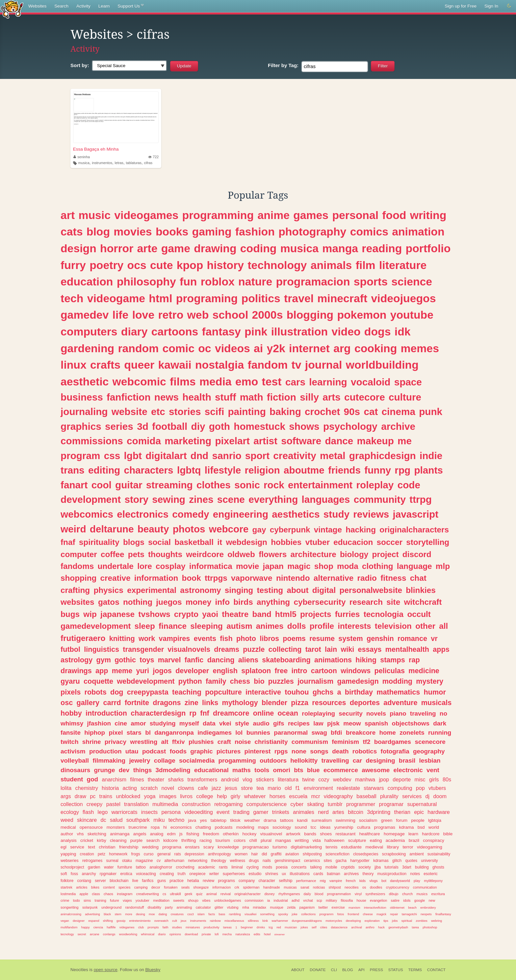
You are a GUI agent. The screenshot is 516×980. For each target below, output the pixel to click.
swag (319, 732)
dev (124, 770)
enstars (192, 847)
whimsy (72, 723)
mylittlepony (433, 881)
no (443, 713)
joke (294, 914)
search (153, 840)
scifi (214, 411)
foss (74, 873)
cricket (86, 840)
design (78, 248)
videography (338, 796)
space (408, 382)
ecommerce (340, 770)
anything (273, 602)
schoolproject (72, 867)
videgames (127, 927)
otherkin (231, 833)
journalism (315, 681)
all (443, 626)
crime (65, 900)
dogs (377, 331)
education (87, 281)
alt (164, 741)
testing (270, 590)
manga (340, 248)
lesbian (430, 760)
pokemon (361, 314)
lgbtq (189, 470)
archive (398, 426)
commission (254, 900)
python (190, 681)
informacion (221, 887)
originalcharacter (247, 894)
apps (441, 649)
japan (273, 566)
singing (239, 590)
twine (308, 779)
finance (173, 626)
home (387, 732)
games (310, 215)
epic (419, 812)
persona (171, 812)
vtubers (437, 788)
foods (178, 751)
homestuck (259, 426)
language (414, 566)
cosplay (171, 566)
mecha (227, 934)
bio (259, 681)
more (128, 914)
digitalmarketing (306, 847)
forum (402, 820)
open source (105, 969)
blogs (133, 542)
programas (385, 827)
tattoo (141, 867)
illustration (299, 331)
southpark (138, 820)
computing (400, 788)
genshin (380, 638)
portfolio (428, 248)
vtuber (317, 542)
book (191, 578)
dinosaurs (75, 770)
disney (269, 894)
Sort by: (79, 65)
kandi (302, 820)
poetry (106, 265)
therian (402, 812)
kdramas (381, 860)
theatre (235, 614)
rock (274, 484)
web (198, 314)
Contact (436, 970)
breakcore (360, 732)
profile (322, 626)
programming (218, 215)
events (205, 638)
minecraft (342, 298)
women (241, 854)
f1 (298, 788)
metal (333, 455)
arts (331, 397)
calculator (203, 907)
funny (377, 470)
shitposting (312, 854)
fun (188, 281)
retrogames (92, 860)
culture (405, 397)
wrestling (143, 741)
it (219, 542)
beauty (153, 529)
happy (85, 927)
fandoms (77, 566)
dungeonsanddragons (307, 920)
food (394, 215)
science (411, 281)
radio (367, 578)
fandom (267, 364)
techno (176, 820)
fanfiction (129, 397)
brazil (414, 840)
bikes (95, 887)
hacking (361, 529)
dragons (167, 702)
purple (136, 840)
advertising (92, 914)
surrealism (321, 820)
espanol (93, 920)
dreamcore (231, 713)
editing (104, 470)
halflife (111, 927)
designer (79, 920)
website (129, 411)
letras (119, 163)
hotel (267, 934)
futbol (70, 649)
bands (310, 833)
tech (72, 298)
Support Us (130, 6)
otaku (127, 860)
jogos (162, 671)
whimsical (147, 934)
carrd (112, 702)
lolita (66, 788)
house (361, 900)
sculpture (357, 840)
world (433, 827)
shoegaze (201, 887)
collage (164, 760)
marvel (169, 660)
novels (376, 713)
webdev (342, 779)
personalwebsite (371, 590)
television (393, 626)
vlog (247, 779)
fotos (340, 914)
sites (328, 860)
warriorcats (124, 812)
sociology (281, 827)
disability (154, 907)
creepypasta (147, 692)
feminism (345, 741)
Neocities (79, 969)
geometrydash (398, 927)
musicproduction (391, 873)
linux (74, 364)
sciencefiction (337, 854)
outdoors (273, 760)
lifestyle (223, 470)
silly (309, 397)
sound (301, 827)
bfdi (336, 732)
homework (118, 854)
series (119, 426)
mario (274, 788)
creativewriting (147, 894)
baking (285, 411)
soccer (389, 542)
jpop (384, 779)
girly (236, 796)
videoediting (198, 812)
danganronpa (174, 732)
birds (243, 602)
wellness (237, 860)
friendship (129, 847)
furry (73, 265)
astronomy (200, 590)
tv (296, 364)
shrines (271, 873)
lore (144, 566)
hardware (438, 812)
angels (139, 833)
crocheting (185, 867)
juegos (169, 602)
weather (252, 820)
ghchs (323, 692)
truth (182, 873)
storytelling (427, 542)
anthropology (219, 854)
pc (92, 796)
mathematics (398, 692)
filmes (137, 779)
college (204, 796)
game (175, 248)
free (281, 671)
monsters (116, 827)
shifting (108, 920)
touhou (297, 692)
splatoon (256, 671)
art (68, 215)
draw (80, 796)
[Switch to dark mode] (509, 6)
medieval (374, 847)
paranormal (291, 732)
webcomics (87, 514)
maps (263, 827)
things (142, 770)
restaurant (346, 833)
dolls (296, 626)
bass (222, 914)
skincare (87, 820)
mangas (283, 840)
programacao (256, 847)
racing (206, 840)
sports (371, 281)
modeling (245, 827)
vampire (335, 881)
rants (223, 867)
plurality (389, 796)
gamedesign (358, 681)
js (181, 833)
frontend (353, 914)
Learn (104, 6)
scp (319, 900)
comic (178, 348)
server (100, 880)
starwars (374, 788)
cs (164, 894)
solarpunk (90, 907)
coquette (98, 681)
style (242, 723)
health (196, 397)
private (206, 934)
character (267, 880)
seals (185, 887)
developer (192, 671)
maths (241, 770)
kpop (190, 265)
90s (352, 411)
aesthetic (85, 381)
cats (72, 231)
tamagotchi (409, 914)
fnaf (68, 542)
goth (219, 426)
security (350, 713)
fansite (71, 732)
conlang (84, 880)
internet (309, 348)
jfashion (99, 723)
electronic (408, 770)
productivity (211, 927)
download (191, 934)
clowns (186, 788)
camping (141, 887)
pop (420, 788)
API (361, 970)
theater (156, 779)
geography (429, 751)
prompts (153, 927)
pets (136, 554)
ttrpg (420, 499)
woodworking (128, 934)
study (336, 514)
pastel (113, 804)
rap (414, 660)
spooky (283, 914)
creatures (177, 914)
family (216, 681)
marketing (188, 440)
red (278, 927)
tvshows (154, 614)
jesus (231, 788)
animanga (119, 833)
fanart (74, 484)
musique (276, 907)
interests (354, 626)
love (143, 314)
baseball (366, 796)
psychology (350, 426)
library (393, 847)
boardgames (392, 741)
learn (413, 833)
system (350, 638)
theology (218, 860)
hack (381, 927)
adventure (400, 702)
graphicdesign (382, 455)
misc (419, 779)
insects (149, 812)
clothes (213, 484)
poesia (282, 867)
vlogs (373, 881)
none (299, 751)
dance (339, 440)
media (215, 381)
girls (434, 779)
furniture (124, 867)
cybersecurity (320, 602)
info (222, 602)
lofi (217, 934)
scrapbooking (394, 854)
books (172, 231)
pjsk (333, 723)
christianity (271, 741)
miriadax (259, 907)
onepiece (197, 873)
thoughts (165, 554)
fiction (281, 397)
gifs (278, 723)
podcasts (223, 827)
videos (232, 348)
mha (245, 907)
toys (147, 660)
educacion (353, 542)
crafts (105, 364)
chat (418, 578)
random (138, 348)
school (230, 314)
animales (303, 812)
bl (148, 732)
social (159, 542)
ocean (288, 713)
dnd (199, 455)
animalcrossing (71, 914)
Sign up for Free (461, 6)
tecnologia (384, 614)
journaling (84, 411)
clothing (377, 566)
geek (188, 894)
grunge (104, 770)
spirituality (99, 542)
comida (144, 440)
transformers (202, 779)
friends (344, 470)
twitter (323, 907)
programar (391, 804)
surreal (112, 860)
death (340, 751)
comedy (190, 514)
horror (116, 248)
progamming (237, 760)
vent (432, 770)
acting (130, 788)
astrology (76, 660)
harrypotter (360, 860)
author (67, 833)
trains (106, 796)
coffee (112, 554)
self (314, 927)
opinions (175, 934)
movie (247, 566)
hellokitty (304, 760)
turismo (279, 847)
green (387, 820)
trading (241, 812)
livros (186, 796)
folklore (67, 880)
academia (395, 840)
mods (267, 867)
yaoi (210, 614)
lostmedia (68, 894)
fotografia (395, 751)
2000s (267, 314)
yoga (149, 796)
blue (313, 770)
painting (247, 411)
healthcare (369, 833)
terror (408, 847)
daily (307, 894)
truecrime (137, 827)
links (210, 702)
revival (225, 894)
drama (270, 820)
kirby (101, 840)
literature (402, 265)
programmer (360, 804)
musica (84, 163)
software (301, 440)
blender (274, 702)
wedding (150, 847)
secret (82, 934)
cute (161, 265)
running (439, 732)
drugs (254, 860)
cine (121, 723)
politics (261, 298)
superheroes (234, 873)
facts (211, 914)
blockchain (119, 880)
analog (157, 833)
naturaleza (242, 934)
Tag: (283, 65)
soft (64, 873)
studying (163, 723)
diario (162, 934)
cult (174, 920)
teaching (186, 692)
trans (73, 470)
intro (299, 671)
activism (73, 751)
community (380, 499)
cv (159, 860)
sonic (247, 484)
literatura (288, 779)
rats (177, 854)
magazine (144, 860)
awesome (376, 770)
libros (269, 638)
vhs (80, 833)
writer (214, 873)
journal (323, 364)
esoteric (431, 873)
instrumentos (102, 163)
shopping (78, 578)
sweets (178, 900)
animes (270, 626)
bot (383, 881)
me (405, 440)
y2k (276, 348)
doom (440, 796)
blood (319, 894)
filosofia (347, 900)
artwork (293, 833)
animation (418, 231)
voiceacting (146, 873)
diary (134, 331)
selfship (285, 880)
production (105, 751)
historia (110, 788)
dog (116, 692)
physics (108, 590)
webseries (70, 860)
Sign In (491, 6)
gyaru (70, 681)
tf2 (366, 741)
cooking (375, 348)
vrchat (308, 900)
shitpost (335, 887)
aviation (292, 854)
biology (354, 554)
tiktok (235, 820)
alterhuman (174, 860)
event (223, 812)
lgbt (133, 455)
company (247, 880)
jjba (377, 867)
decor (155, 887)
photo (246, 638)
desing (140, 914)
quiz (199, 894)
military (331, 900)
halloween (334, 840)
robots (95, 692)
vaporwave (251, 578)
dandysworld (400, 881)
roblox (218, 281)
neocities (352, 887)
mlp (443, 566)
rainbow (215, 920)
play (417, 881)
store (247, 788)
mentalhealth (407, 649)
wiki (347, 649)
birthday (359, 692)
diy (198, 426)
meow (352, 723)
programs (226, 880)
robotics (364, 751)
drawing (215, 248)
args (66, 796)
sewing (168, 499)
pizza (299, 702)
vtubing (233, 907)
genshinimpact (287, 860)
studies (177, 927)
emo (246, 381)
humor (435, 692)
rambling (235, 914)
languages (326, 499)
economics (181, 827)
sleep (145, 626)
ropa (155, 827)
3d (142, 426)
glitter (219, 907)
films (183, 381)
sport (257, 455)
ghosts (438, 867)
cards (318, 873)
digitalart (166, 455)
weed (67, 820)
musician (291, 927)
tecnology (67, 934)
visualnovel (271, 833)
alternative (334, 578)
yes (203, 820)
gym (103, 660)
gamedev (85, 314)
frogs (135, 854)
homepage (394, 833)
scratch (149, 788)
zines (201, 499)
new (431, 900)
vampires (174, 638)
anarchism (114, 779)
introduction (106, 713)
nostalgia (219, 364)
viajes (127, 900)
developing (353, 920)
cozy (323, 779)
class (96, 894)
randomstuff (134, 907)
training (100, 900)
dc (103, 820)
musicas (290, 887)
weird (73, 529)
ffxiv (178, 741)
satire (395, 900)
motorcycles (333, 920)
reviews (371, 514)
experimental (151, 590)
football (169, 426)
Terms (415, 970)
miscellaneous (234, 920)
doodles (376, 887)
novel (167, 788)
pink (256, 331)
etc (158, 411)
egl (63, 847)
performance (306, 881)
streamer (279, 934)
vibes (206, 900)
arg (342, 348)
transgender (143, 649)
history (225, 265)
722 (153, 157)
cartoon (324, 671)
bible (448, 833)
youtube (411, 314)
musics (422, 894)
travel (299, 298)
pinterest (258, 751)
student (72, 779)
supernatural (422, 804)
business (82, 397)
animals (331, 265)
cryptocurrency (397, 887)
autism (239, 626)
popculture (223, 692)
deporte (402, 779)
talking (316, 867)
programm (326, 914)
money (198, 602)
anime (273, 215)
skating (315, 804)
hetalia (193, 880)
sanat (304, 887)
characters (148, 470)
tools (261, 770)
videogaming (429, 847)
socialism (368, 820)
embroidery (428, 907)
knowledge (228, 847)
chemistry (86, 788)
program (80, 455)
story (136, 499)
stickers (265, 779)
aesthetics (296, 514)
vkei (225, 723)
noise (243, 741)
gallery (87, 702)
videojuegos (403, 298)
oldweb (241, 554)
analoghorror (160, 867)
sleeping (206, 626)
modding (397, 681)
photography (312, 231)
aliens (248, 660)
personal (355, 215)
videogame (116, 298)
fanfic (194, 660)
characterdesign (158, 713)
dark (439, 723)
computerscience (266, 804)
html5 (286, 614)
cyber (296, 804)
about (297, 590)
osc (67, 702)
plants (428, 470)
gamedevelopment (96, 626)
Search (61, 6)
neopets (426, 914)
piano (398, 713)
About (298, 970)
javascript (416, 514)
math (251, 397)
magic (298, 566)
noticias (319, 887)
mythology (240, 702)
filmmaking (108, 760)
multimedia (165, 804)
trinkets (280, 812)
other (425, 626)
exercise (338, 907)
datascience (339, 927)
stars (134, 732)
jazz (216, 788)
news (166, 397)
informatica (210, 566)
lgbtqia (434, 820)
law (318, 723)
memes (420, 348)
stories (185, 411)
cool (101, 484)
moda (347, 566)
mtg (323, 881)
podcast (154, 751)
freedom (211, 833)
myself (189, 723)
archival (356, 927)
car (357, 760)
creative (115, 578)
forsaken (170, 887)
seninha (81, 157)
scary (208, 847)
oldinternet (397, 907)
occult (419, 614)
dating (163, 914)
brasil (407, 760)
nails (267, 860)
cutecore (364, 397)
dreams (226, 649)
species (124, 887)
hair (254, 854)
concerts (298, 867)
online (263, 713)
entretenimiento (140, 920)
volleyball (75, 760)
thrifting (188, 840)
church (407, 894)
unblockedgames (227, 900)
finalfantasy (443, 914)
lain (331, 649)
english (225, 671)
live (135, 880)
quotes (411, 860)
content (109, 887)
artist (265, 440)
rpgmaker (108, 873)
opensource (91, 827)
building (422, 867)
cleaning (118, 840)
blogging (310, 314)
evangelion (378, 900)
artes (338, 812)
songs (319, 751)
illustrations (300, 873)
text (91, 847)
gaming (212, 231)
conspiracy (433, 840)
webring (436, 920)
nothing (137, 602)
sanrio (226, 455)
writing (428, 215)
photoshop (430, 927)
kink (265, 920)
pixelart (232, 440)
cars (295, 382)
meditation (161, 900)
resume (322, 638)
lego (103, 812)
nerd (323, 812)
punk (430, 411)
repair (394, 914)
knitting (122, 638)
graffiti (276, 854)
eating (376, 840)
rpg (402, 470)
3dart (406, 867)
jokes (304, 927)
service (77, 847)
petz (101, 854)
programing (207, 298)
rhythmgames (289, 894)
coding (258, 248)
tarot (313, 649)
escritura (438, 894)
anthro (370, 927)
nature (255, 281)
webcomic (139, 381)
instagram (124, 894)
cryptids (348, 867)
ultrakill (175, 894)
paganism (307, 907)
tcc (313, 827)
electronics (142, 514)
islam (201, 914)
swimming (345, 820)
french (351, 881)
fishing (192, 833)
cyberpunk (290, 529)
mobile (331, 867)
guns (161, 880)
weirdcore (205, 554)
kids (362, 881)
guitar (128, 484)
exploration (372, 920)
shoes (326, 833)
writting (302, 840)
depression (194, 854)
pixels (71, 692)
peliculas (389, 671)
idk (403, 331)
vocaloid (370, 382)
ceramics (312, 860)
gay (259, 529)
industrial (281, 900)
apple (83, 894)
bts (298, 770)
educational (211, 770)
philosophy (146, 281)
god (92, 779)
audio (261, 723)
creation (87, 854)
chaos (108, 894)
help (222, 796)
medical (68, 827)
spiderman (251, 887)
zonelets (412, 732)
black (107, 914)
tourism (223, 840)
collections (308, 914)
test (272, 381)
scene (231, 499)
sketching (97, 833)
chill (253, 840)
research (366, 602)
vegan (65, 920)
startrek (66, 887)
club (141, 927)
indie (431, 455)
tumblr (335, 804)
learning (328, 382)
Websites (37, 6)
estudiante (351, 847)
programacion (313, 281)
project (385, 554)
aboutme (304, 470)
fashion (255, 231)
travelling (335, 760)
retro (170, 314)
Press (376, 970)
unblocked (128, 796)
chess (240, 681)
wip (90, 614)
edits (257, 934)
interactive (263, 692)
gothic (125, 660)
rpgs (281, 751)
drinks (261, 927)
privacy (115, 741)
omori (281, 770)
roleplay (375, 484)
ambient (416, 854)
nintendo (293, 578)
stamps (392, 660)
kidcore (170, 840)
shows (304, 426)
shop (323, 566)
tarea (415, 927)
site (393, 602)
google (419, 900)
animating (184, 907)
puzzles (281, 681)
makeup (375, 440)
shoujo (193, 900)
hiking (365, 660)
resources (329, 702)
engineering (240, 514)
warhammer (279, 920)
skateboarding (286, 660)
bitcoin (355, 812)
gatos (108, 602)
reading (382, 248)
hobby (71, 713)
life (121, 314)
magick (381, 914)
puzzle (254, 649)
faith (165, 927)
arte (147, 248)
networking (197, 860)
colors (239, 840)
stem (118, 914)
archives (351, 873)
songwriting (70, 907)
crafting (75, 590)
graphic (201, 751)
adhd (295, 900)
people (418, 820)
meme (122, 671)
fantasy (221, 331)
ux (284, 873)
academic (206, 867)
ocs (136, 265)
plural (266, 840)
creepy (95, 804)
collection (72, 804)
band (261, 614)
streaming (169, 484)
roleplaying (318, 713)
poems (294, 638)
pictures (229, 751)
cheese (368, 914)
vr (434, 638)
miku (159, 820)
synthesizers (375, 894)
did (264, 854)
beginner (247, 927)
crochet (322, 411)
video (345, 331)
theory (368, 873)
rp (192, 713)
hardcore (430, 833)
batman (333, 873)
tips (385, 920)
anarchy (89, 873)
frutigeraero (83, 638)
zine (191, 702)
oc (204, 348)
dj (428, 796)
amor (138, 723)
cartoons (174, 331)
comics (369, 231)
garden (94, 867)
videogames (146, 215)
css (112, 455)
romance (412, 638)
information (156, 578)
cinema (398, 411)
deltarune (112, 529)
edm (171, 833)
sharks (176, 779)
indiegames (214, 732)
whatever (255, 796)
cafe (203, 788)
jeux (183, 920)
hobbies (286, 542)
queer (139, 364)
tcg (271, 927)
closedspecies (365, 854)
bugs (70, 614)
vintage (328, 529)
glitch (396, 860)
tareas (227, 927)
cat (371, 411)
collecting (285, 649)
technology (277, 265)
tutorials (391, 867)
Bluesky (152, 969)
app (101, 671)
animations (333, 660)
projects (315, 614)
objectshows (410, 723)
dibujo (394, 894)
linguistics (101, 649)
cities (323, 927)
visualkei (250, 914)
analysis (69, 840)
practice (176, 880)
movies (133, 231)
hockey (250, 833)
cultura (364, 827)
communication (425, 887)
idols (406, 900)
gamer (261, 812)
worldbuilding (382, 364)
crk (236, 887)
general (164, 854)
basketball (194, 542)
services (412, 796)
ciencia (98, 927)
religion (262, 470)
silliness (253, 920)
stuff (225, 397)
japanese (117, 614)
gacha (341, 860)
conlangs (109, 934)
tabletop (218, 820)
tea (260, 788)
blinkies (420, 590)
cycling (252, 867)
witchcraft (423, 602)
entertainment (320, 484)
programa (171, 847)
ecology (70, 812)
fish (226, 638)
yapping (68, 853)
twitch (70, 741)
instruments (198, 920)
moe (152, 914)
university (429, 860)
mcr (315, 796)
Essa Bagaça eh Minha (96, 149)
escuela (298, 796)
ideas (325, 827)
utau (132, 751)
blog (98, 231)
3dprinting (378, 812)
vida (317, 840)
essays (369, 649)
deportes (365, 702)
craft (224, 741)
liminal (237, 867)
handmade (271, 887)
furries (347, 614)
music (94, 215)
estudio (254, 873)
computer (79, 554)
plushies (201, 741)
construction (196, 804)
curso (149, 854)
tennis (331, 847)
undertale (116, 566)
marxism (354, 907)
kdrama (406, 827)
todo (76, 900)
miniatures (193, 927)
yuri (142, 671)
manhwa (365, 779)
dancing (221, 660)
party (169, 907)
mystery (429, 681)
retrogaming (228, 804)
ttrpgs (216, 578)
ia (268, 900)
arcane (94, 934)
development (91, 499)
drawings (76, 671)
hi (165, 827)
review (208, 880)
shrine (91, 741)
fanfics (147, 880)
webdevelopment (145, 681)
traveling (423, 713)
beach (412, 907)
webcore (228, 529)
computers (89, 331)
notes (415, 873)
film (365, 265)
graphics (81, 426)
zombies (421, 920)
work (147, 638)
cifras (148, 163)
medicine (423, 671)
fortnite (137, 702)
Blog (347, 970)
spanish (376, 723)
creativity (294, 455)
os (364, 887)
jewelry (139, 760)
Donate (317, 970)
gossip (120, 920)
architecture (313, 554)
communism (310, 741)
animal (211, 894)
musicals (436, 702)
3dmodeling (173, 770)
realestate (348, 788)
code (409, 484)
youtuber (142, 900)
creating (167, 873)
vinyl (358, 894)
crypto (186, 614)
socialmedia (197, 760)
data (209, 723)
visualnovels (189, 649)
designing (380, 760)
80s (447, 779)
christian (107, 847)
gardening (87, 348)
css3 (190, 914)
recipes (299, 723)
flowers (273, 554)
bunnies (258, 732)
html (160, 298)
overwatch (161, 920)
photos (189, 529)
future (114, 900)
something (267, 914)
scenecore (430, 741)
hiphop (94, 732)
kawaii (174, 364)
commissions (92, 440)
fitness (393, 578)
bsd (421, 827)
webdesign (246, 542)
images (167, 796)
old (288, 788)
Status (395, 970)
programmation (339, 894)
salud (116, 820)
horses (278, 796)
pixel (116, 732)
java (192, 820)
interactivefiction (375, 907)
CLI (334, 970)
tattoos (287, 820)
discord (416, 554)
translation (136, 804)
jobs (395, 920)
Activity (83, 6)
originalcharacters (414, 529)
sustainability (439, 854)
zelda (291, 907)
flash (88, 812)
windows (356, 671)
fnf (204, 713)
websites (77, 602)
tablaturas (133, 163)
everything (273, 499)
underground (111, 907)
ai (258, 348)
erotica (126, 873)
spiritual (406, 920)
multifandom (69, 927)
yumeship (343, 827)
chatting (203, 827)
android (230, 779)
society (364, 867)
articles (81, 887)
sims (87, 900)
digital (324, 590)
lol (239, 732)
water (109, 867)
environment (318, 788)
